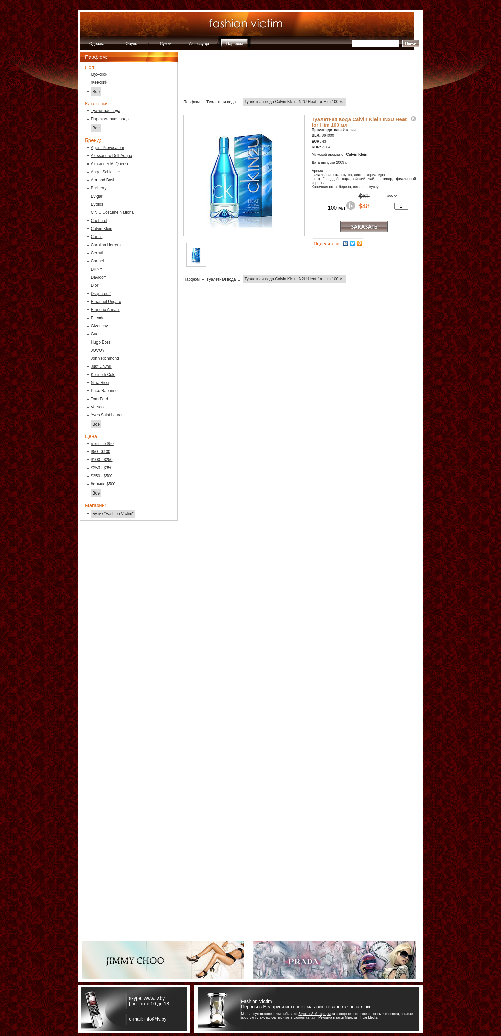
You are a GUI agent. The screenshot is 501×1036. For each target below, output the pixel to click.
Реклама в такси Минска (337, 1017)
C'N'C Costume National (112, 212)
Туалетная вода (105, 110)
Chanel (97, 261)
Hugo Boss (101, 342)
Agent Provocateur (107, 147)
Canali (96, 236)
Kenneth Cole (103, 374)
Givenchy (99, 326)
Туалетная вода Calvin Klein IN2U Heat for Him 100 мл (294, 101)
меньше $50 (102, 443)
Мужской (99, 74)
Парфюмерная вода (110, 119)
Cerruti (97, 253)
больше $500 (103, 484)
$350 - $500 (101, 476)
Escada (97, 317)
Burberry (98, 188)
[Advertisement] (129, 634)
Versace (98, 407)
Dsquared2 (101, 293)
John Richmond (105, 358)
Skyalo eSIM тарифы (314, 1014)
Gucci (96, 334)
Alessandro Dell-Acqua (111, 155)
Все (96, 91)
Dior (94, 285)
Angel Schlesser (105, 172)
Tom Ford (99, 399)
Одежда (96, 43)
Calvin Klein (101, 228)
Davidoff (98, 277)
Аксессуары (200, 43)
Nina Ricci (100, 382)
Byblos (97, 204)
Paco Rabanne (104, 390)
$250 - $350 (101, 467)
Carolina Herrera (106, 245)
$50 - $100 (100, 451)
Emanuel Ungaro (106, 301)
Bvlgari (97, 196)
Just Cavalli (101, 366)
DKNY (96, 269)
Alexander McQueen (109, 163)
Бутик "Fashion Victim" (112, 513)
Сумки (166, 43)
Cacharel (99, 220)
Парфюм (234, 43)
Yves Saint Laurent (108, 415)
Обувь (131, 43)
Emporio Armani (105, 309)
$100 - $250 (101, 459)
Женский (99, 82)
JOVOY (98, 350)
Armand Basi (102, 180)
